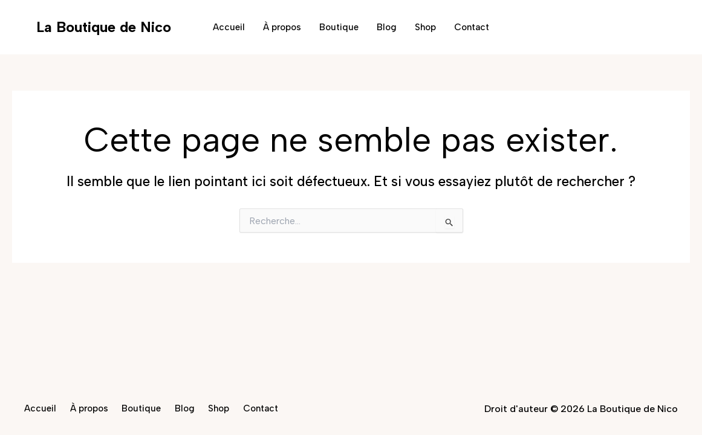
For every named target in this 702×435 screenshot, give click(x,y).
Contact (471, 27)
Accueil (229, 27)
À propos (282, 27)
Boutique (339, 27)
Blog (387, 27)
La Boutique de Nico (103, 27)
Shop (425, 27)
